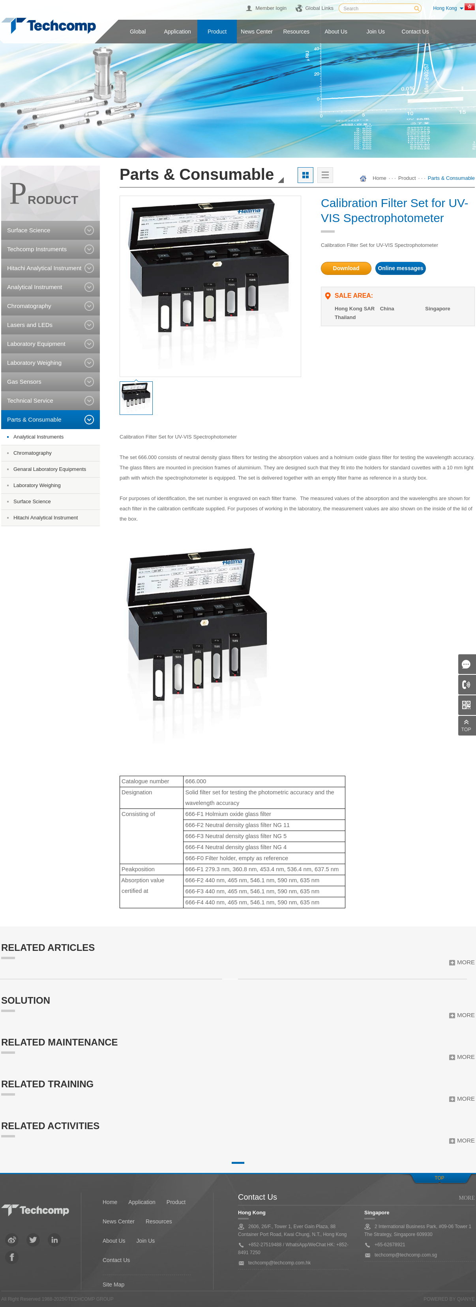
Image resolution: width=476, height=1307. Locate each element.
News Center (119, 1221)
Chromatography (32, 453)
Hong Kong (445, 8)
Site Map (113, 1284)
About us (336, 31)
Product (217, 31)
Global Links (319, 8)
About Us (114, 1241)
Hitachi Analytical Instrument (45, 518)
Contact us (415, 31)
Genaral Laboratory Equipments (49, 469)
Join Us (146, 1241)
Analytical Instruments (38, 437)
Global (138, 31)
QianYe (466, 1299)
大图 (305, 175)
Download (346, 268)
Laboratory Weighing (37, 485)
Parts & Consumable (451, 178)
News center (257, 31)
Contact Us (116, 1260)
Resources (296, 31)
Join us (375, 31)
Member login (271, 8)
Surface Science (32, 501)
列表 (325, 175)
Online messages (400, 268)
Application (177, 31)
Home (379, 178)
